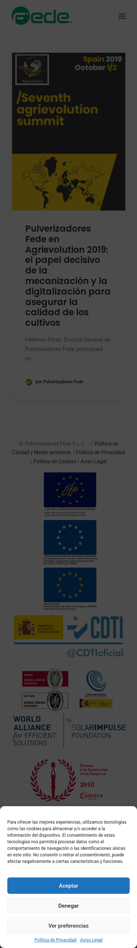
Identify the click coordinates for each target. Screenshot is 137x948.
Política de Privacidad (55, 940)
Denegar (68, 906)
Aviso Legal (91, 940)
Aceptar (68, 886)
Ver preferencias (68, 926)
